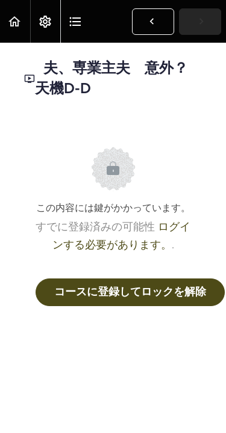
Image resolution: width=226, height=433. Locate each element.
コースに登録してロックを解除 (130, 292)
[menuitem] (45, 21)
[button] (15, 21)
